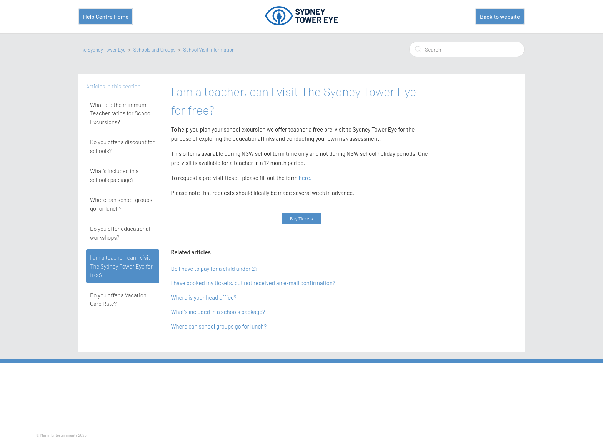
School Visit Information (209, 50)
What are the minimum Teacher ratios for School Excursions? (121, 113)
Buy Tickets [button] (301, 218)
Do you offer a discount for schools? (122, 146)
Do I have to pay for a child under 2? (214, 268)
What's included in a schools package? (114, 175)
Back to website (500, 16)
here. (304, 177)
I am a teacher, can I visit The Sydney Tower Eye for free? (121, 266)
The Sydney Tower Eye (102, 50)
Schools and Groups (154, 50)
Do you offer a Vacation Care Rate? (118, 299)
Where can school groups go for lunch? (121, 204)
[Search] (467, 49)
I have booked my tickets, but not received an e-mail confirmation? (253, 282)
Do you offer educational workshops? (120, 233)
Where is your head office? (203, 297)
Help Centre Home (105, 16)
